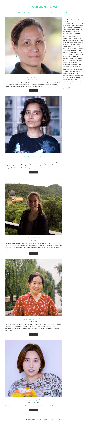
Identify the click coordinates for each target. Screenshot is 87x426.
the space (28, 12)
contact (67, 12)
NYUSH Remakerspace (43, 7)
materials (38, 12)
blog (59, 12)
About (19, 12)
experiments (49, 12)
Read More (33, 91)
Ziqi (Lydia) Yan (33, 318)
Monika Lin (33, 77)
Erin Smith (33, 237)
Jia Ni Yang (33, 400)
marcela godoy (33, 156)
